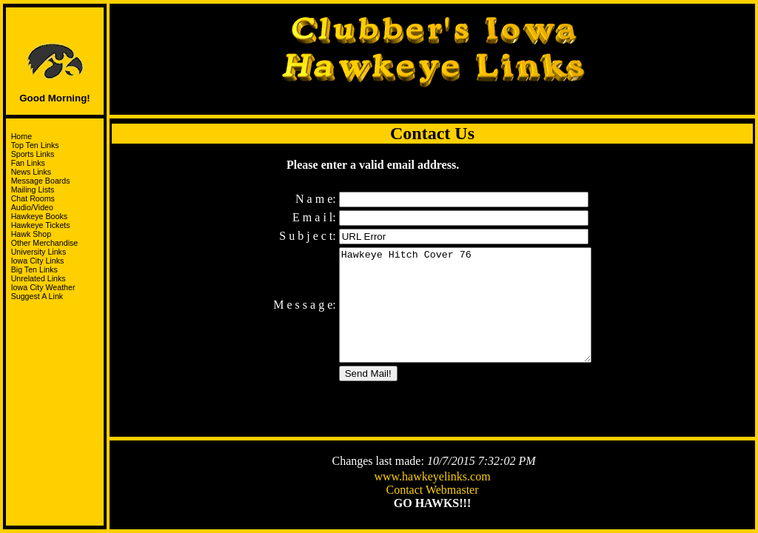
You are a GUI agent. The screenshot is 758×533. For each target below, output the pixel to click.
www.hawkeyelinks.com (432, 478)
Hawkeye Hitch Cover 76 (465, 309)
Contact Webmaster (432, 491)
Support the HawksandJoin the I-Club (55, 325)
